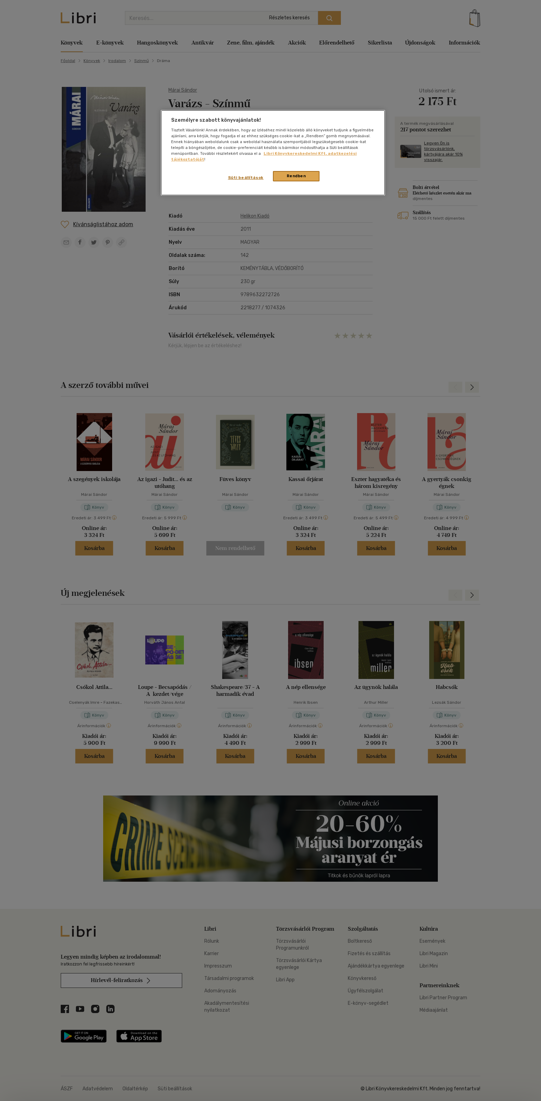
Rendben (296, 175)
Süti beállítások (246, 177)
